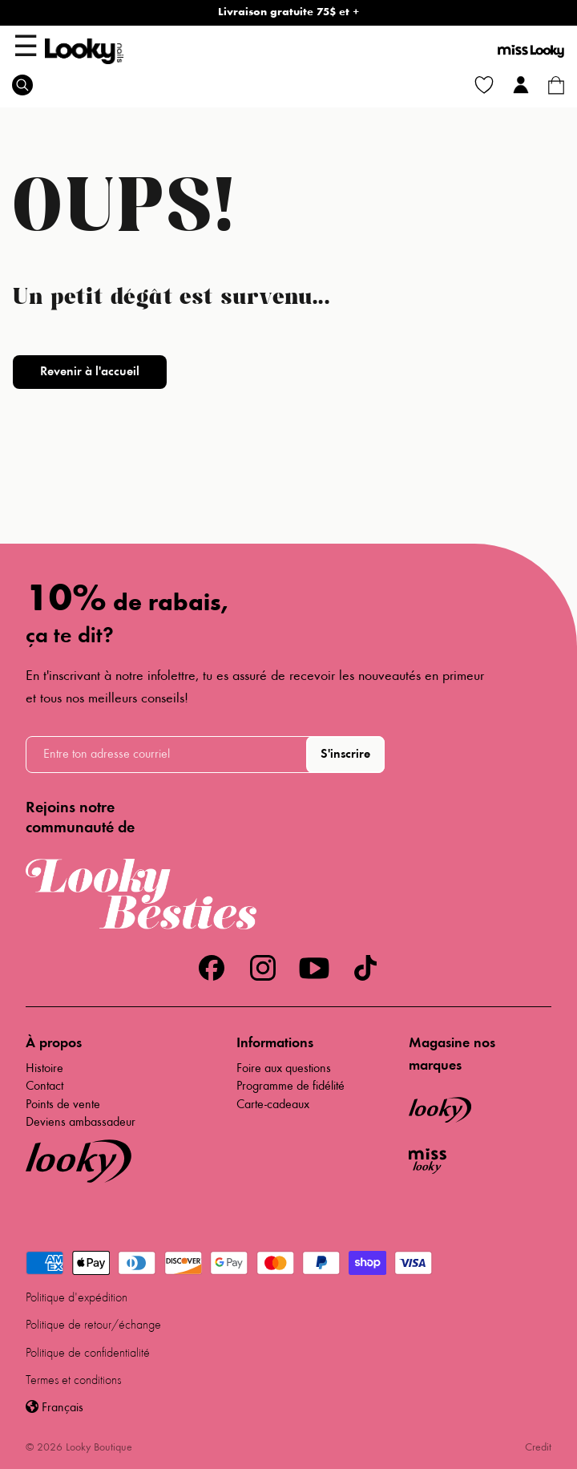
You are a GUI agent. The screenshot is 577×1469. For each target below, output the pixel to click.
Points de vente (63, 1105)
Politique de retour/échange (93, 1325)
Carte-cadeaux (272, 1105)
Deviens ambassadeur (80, 1122)
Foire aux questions (283, 1068)
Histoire (44, 1068)
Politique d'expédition (76, 1298)
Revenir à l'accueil (89, 372)
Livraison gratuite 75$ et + (288, 12)
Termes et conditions (73, 1380)
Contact (44, 1086)
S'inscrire (345, 754)
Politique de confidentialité (88, 1353)
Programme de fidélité (290, 1086)
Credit (538, 1448)
